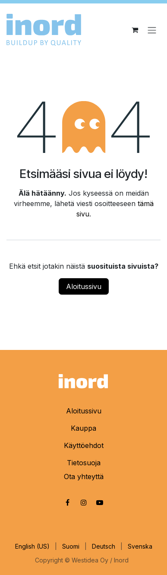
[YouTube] (100, 502)
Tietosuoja (84, 462)
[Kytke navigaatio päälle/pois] (152, 30)
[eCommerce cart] (134, 29)
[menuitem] (32, 546)
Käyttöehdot (84, 445)
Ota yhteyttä (84, 476)
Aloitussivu (83, 286)
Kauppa (83, 428)
